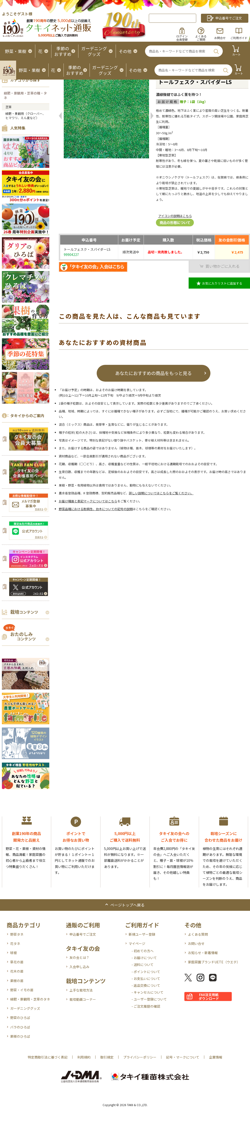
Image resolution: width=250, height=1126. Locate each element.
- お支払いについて (146, 978)
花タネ (15, 943)
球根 (13, 952)
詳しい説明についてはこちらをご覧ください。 (161, 493)
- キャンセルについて (148, 992)
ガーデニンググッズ (25, 1008)
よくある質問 (198, 934)
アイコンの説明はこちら (175, 216)
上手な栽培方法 (81, 990)
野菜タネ (16, 934)
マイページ (137, 943)
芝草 (8, 107)
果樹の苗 (16, 980)
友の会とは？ (79, 957)
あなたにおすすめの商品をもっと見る (153, 373)
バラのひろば (20, 1027)
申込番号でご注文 (82, 934)
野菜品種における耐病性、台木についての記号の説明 (96, 509)
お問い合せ (196, 943)
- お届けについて (144, 957)
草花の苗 (16, 962)
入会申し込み (79, 966)
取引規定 (107, 1057)
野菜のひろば (20, 1017)
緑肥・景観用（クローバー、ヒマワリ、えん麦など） (25, 115)
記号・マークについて (182, 1057)
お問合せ (220, 38)
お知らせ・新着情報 (203, 952)
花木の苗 (16, 971)
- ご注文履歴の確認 (146, 1006)
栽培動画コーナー (82, 999)
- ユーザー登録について (149, 999)
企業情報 (215, 1057)
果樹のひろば (20, 1036)
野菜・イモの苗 (21, 989)
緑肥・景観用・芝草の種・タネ (25, 95)
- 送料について (143, 964)
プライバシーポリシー (139, 1057)
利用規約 (84, 1057)
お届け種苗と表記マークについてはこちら (88, 501)
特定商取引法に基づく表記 (48, 1057)
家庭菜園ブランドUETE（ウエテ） (214, 962)
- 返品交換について (146, 985)
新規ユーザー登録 (142, 934)
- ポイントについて (146, 971)
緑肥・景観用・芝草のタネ (30, 999)
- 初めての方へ (143, 950)
